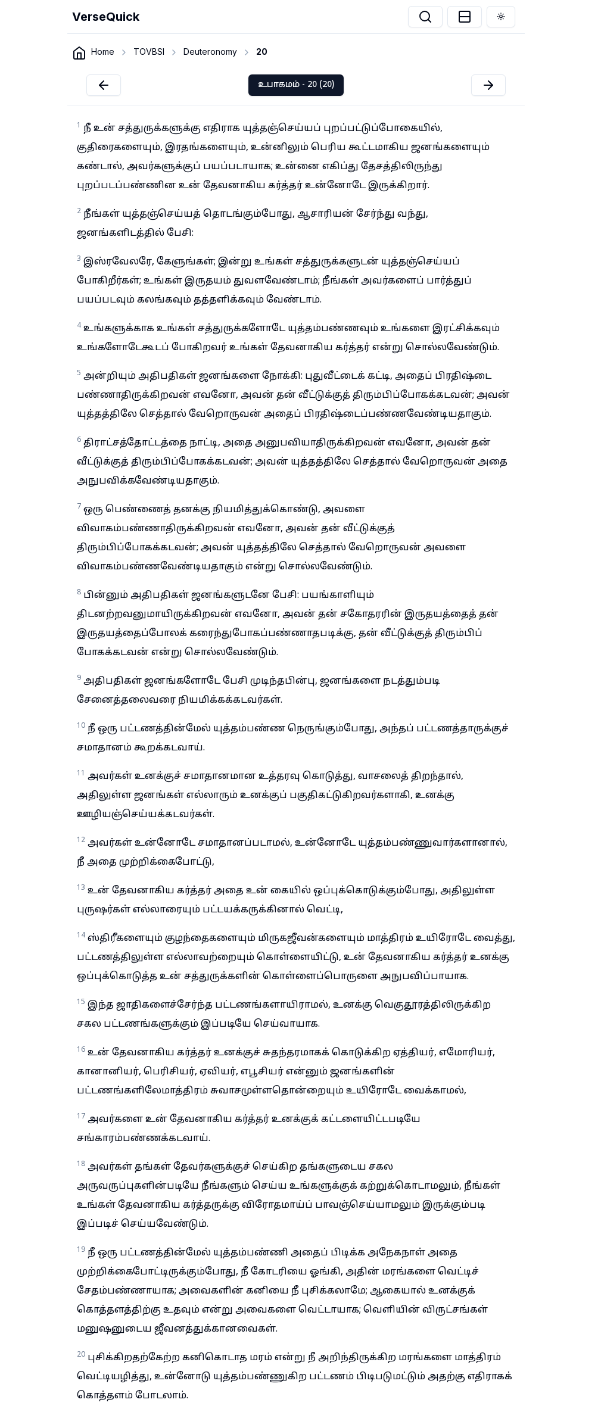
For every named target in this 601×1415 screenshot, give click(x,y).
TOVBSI (148, 51)
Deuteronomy (210, 51)
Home (102, 51)
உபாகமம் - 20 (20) (296, 85)
